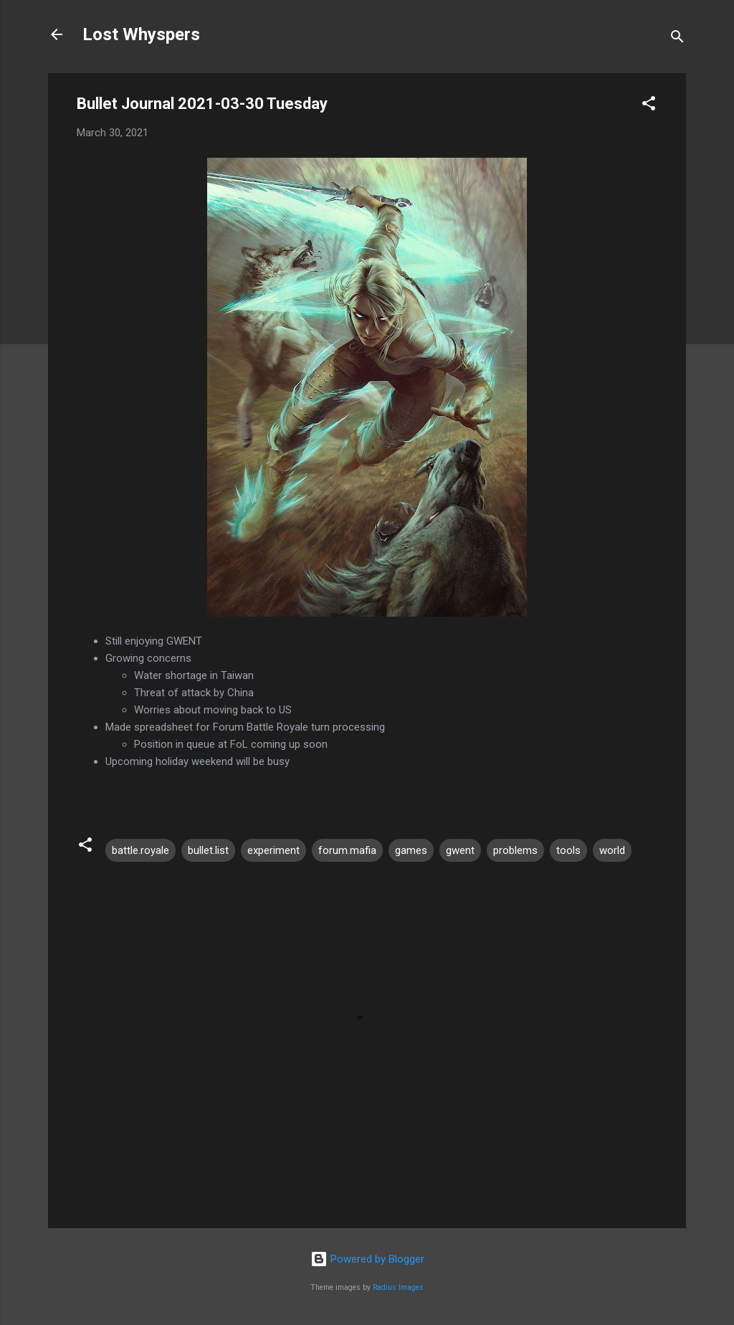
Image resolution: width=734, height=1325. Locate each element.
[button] (648, 106)
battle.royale (140, 850)
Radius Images (398, 1287)
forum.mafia (347, 850)
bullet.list (208, 850)
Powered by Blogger (367, 1259)
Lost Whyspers (141, 34)
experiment (273, 850)
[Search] (677, 39)
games (411, 850)
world (612, 850)
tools (568, 850)
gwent (460, 850)
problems (515, 850)
